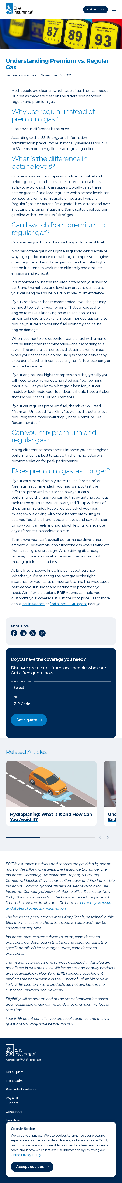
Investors (13, 1120)
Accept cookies (30, 1167)
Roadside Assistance (21, 1089)
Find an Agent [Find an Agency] (95, 9)
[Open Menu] (113, 9)
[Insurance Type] (61, 688)
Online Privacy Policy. (26, 1155)
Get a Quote (15, 1072)
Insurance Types (23, 681)
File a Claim (14, 1081)
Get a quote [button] (26, 720)
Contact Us (14, 1112)
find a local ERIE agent (68, 604)
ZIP (16, 697)
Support (12, 1103)
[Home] (20, 9)
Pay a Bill (12, 1098)
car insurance (33, 604)
